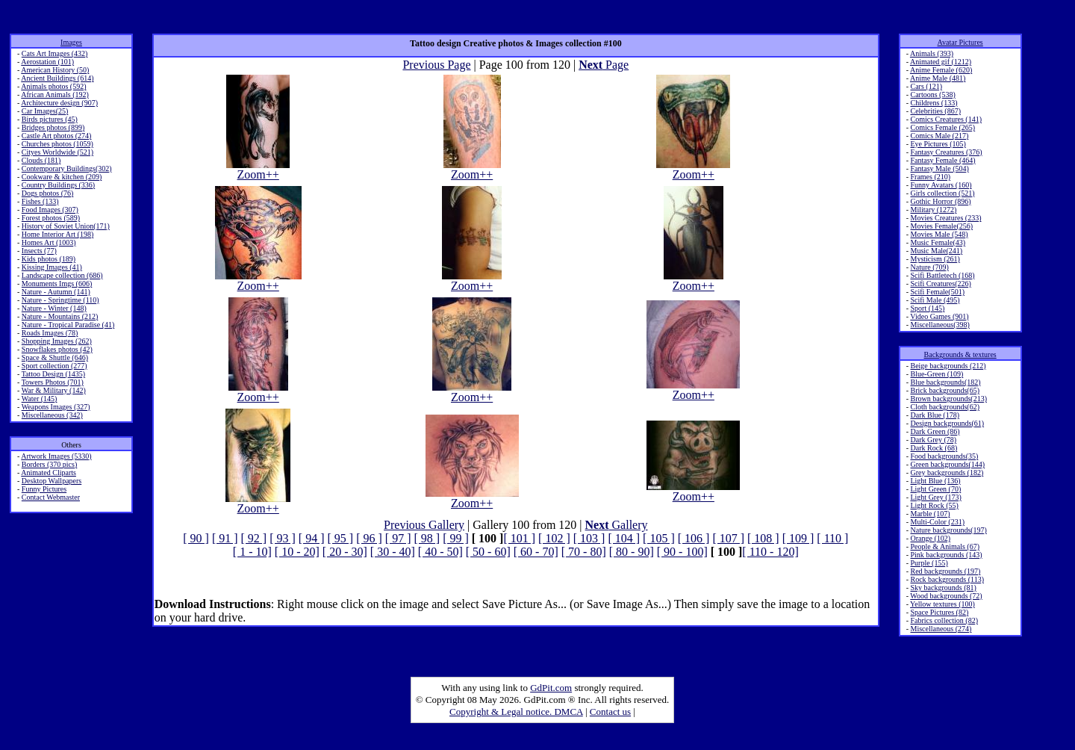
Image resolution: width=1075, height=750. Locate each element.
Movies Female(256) (941, 226)
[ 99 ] (456, 538)
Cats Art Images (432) (55, 53)
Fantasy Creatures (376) (946, 152)
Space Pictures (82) (939, 612)
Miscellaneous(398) (939, 324)
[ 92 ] (254, 538)
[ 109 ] (798, 538)
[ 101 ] (519, 538)
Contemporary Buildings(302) (67, 168)
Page (604, 64)
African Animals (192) (55, 94)
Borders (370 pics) (49, 464)
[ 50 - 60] (488, 551)
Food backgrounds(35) (944, 456)
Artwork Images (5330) (56, 456)
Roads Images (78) (50, 333)
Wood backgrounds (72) (946, 596)
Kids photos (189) (48, 259)
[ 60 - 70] (536, 551)
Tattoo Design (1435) (53, 374)
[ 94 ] (312, 538)
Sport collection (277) (54, 366)
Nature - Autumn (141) (56, 292)
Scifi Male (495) (934, 300)
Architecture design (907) (59, 103)
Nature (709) (929, 267)
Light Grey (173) (935, 497)
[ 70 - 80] (583, 551)
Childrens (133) (933, 103)
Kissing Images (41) (52, 267)
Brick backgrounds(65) (944, 390)
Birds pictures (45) (50, 119)
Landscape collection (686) (62, 275)
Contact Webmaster (51, 497)
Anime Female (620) (941, 70)
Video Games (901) (939, 316)
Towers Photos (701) (53, 382)
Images (71, 42)
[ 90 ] (196, 538)
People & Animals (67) (944, 546)
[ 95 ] (341, 538)
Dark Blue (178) (934, 415)
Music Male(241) (936, 251)
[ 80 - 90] (631, 551)
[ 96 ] (369, 538)
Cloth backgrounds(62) (944, 407)
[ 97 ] (398, 538)
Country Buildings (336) (58, 185)
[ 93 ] (282, 538)
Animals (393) (931, 53)
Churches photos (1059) (57, 144)
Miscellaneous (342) (52, 415)
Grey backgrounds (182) (946, 472)
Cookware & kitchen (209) (62, 177)
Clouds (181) (41, 160)
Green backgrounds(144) (947, 464)
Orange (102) (930, 538)
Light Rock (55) (934, 505)
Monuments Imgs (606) (57, 283)
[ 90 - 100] (682, 551)
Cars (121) (926, 86)
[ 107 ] (728, 538)
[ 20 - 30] (344, 551)
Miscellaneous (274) (940, 629)
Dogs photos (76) (47, 193)
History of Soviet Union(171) (66, 226)
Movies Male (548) (939, 234)
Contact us (610, 711)
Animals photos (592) (53, 86)
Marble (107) (930, 513)
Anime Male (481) (937, 78)
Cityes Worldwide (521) (57, 152)
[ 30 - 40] (392, 551)
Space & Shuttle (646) (55, 357)
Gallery (616, 524)
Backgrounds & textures (960, 354)
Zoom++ (258, 169)
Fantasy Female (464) (942, 160)
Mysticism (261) (934, 259)
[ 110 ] (832, 538)
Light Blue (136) (935, 481)
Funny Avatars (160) (940, 185)
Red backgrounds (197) (945, 571)
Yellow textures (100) (942, 604)
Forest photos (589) (51, 218)
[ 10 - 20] (297, 551)
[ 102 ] (554, 538)
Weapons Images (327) (56, 407)
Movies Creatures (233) (945, 218)
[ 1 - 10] (252, 551)
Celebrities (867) (935, 111)
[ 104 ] (624, 538)
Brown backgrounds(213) (948, 398)
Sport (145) (927, 308)
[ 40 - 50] (440, 551)
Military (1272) (933, 209)
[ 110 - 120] (770, 551)
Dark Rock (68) (933, 448)
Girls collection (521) (942, 193)
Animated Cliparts (48, 472)
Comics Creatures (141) (946, 119)
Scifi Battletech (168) (942, 275)
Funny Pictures (44, 489)
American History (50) (55, 70)
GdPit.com (551, 687)
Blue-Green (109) (936, 374)
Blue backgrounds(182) (945, 382)
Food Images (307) (50, 209)
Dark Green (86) (934, 431)
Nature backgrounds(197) (948, 530)
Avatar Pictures (960, 42)
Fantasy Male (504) (939, 168)
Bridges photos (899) (53, 127)
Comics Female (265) (942, 127)
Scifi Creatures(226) (940, 283)
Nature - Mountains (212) (60, 316)
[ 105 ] (659, 538)
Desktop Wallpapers (51, 481)
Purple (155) (928, 563)
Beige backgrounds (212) (947, 366)
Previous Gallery (424, 524)
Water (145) (39, 398)
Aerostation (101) (47, 62)
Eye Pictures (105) (937, 144)
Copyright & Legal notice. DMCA (516, 711)
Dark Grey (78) (933, 440)
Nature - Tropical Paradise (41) (68, 324)
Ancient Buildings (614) (57, 78)
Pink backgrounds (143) (946, 555)
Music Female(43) (937, 242)
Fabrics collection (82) (944, 620)
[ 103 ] (589, 538)
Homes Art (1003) (49, 242)
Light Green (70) (935, 489)
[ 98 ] (427, 538)
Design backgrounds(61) (947, 423)
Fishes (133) (40, 201)
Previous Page (436, 64)
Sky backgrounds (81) (943, 587)
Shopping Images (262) (57, 341)
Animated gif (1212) (940, 62)
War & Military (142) (54, 390)
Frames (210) (930, 177)
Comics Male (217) (939, 135)
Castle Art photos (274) (57, 135)
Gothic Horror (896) (940, 201)
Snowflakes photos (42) (57, 349)
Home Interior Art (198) (57, 234)
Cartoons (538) (932, 94)
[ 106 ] (694, 538)
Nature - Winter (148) (54, 308)
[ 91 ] (225, 538)
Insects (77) (39, 251)
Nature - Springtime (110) (60, 300)
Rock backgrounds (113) (947, 579)
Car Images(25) (45, 111)
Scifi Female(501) (937, 292)
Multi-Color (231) (937, 522)
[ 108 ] (763, 538)
